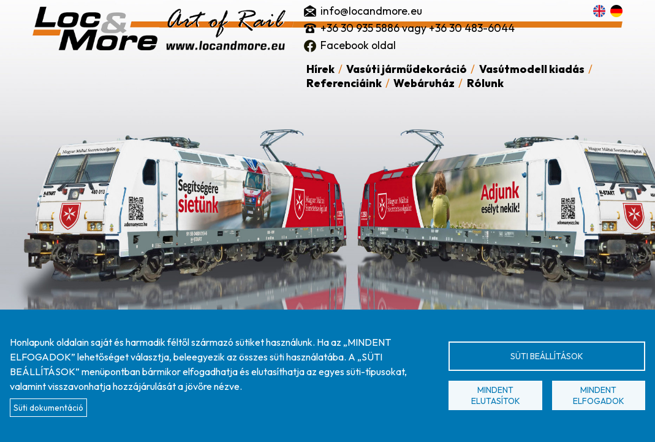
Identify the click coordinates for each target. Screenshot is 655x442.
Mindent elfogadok (598, 395)
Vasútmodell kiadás (532, 69)
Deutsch (616, 11)
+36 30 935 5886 (359, 28)
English (599, 11)
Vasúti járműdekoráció (406, 69)
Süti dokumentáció (48, 407)
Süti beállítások (546, 356)
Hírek (320, 69)
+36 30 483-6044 (472, 28)
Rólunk (485, 83)
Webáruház (424, 83)
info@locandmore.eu (371, 11)
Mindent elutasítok (495, 395)
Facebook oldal (358, 45)
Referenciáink (344, 83)
